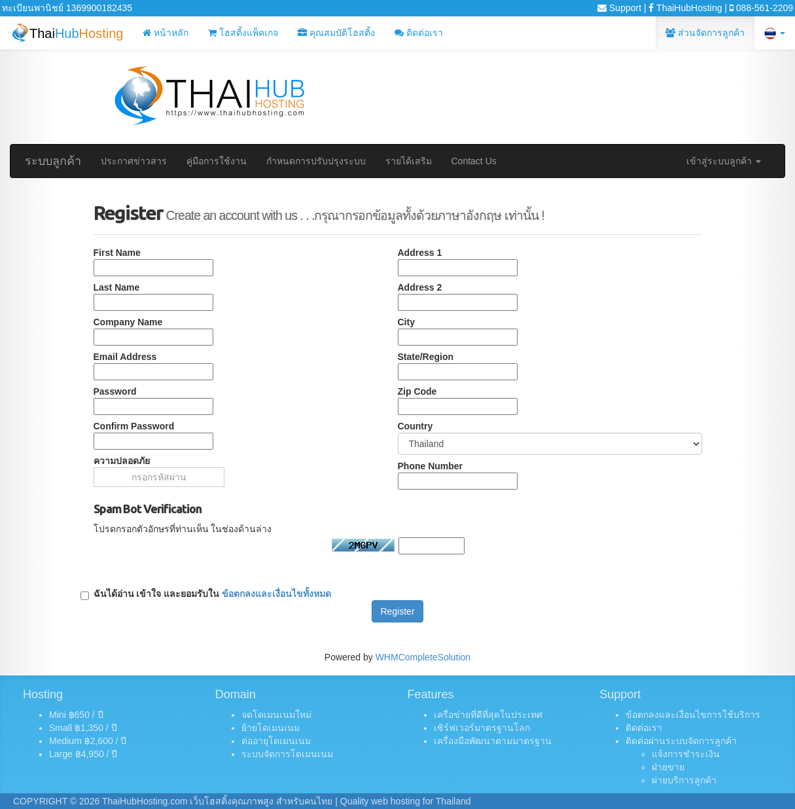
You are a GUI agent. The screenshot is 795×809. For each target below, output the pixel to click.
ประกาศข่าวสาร (134, 161)
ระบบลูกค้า (53, 161)
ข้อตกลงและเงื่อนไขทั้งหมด (276, 593)
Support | (621, 8)
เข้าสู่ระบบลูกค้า (723, 161)
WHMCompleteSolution (423, 657)
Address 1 (420, 252)
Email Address (125, 356)
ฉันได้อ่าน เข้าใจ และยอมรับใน (213, 594)
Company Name (128, 322)
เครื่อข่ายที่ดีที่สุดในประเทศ (488, 715)
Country (415, 426)
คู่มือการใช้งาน (216, 161)
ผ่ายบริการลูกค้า (684, 780)
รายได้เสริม (408, 161)
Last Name (117, 287)
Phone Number (430, 466)
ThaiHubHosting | (687, 8)
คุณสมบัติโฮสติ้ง (336, 32)
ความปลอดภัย (122, 461)
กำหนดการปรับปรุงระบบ (316, 161)
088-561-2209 (761, 8)
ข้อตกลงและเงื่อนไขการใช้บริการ (693, 715)
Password (115, 391)
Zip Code (417, 391)
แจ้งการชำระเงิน (686, 754)
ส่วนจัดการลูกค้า (705, 32)
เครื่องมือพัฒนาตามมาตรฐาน (493, 741)
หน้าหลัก (165, 32)
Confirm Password (134, 426)
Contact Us (474, 161)
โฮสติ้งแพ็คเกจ (243, 32)
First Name (117, 252)
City (406, 322)
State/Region (426, 356)
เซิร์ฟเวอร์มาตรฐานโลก (482, 728)
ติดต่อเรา (419, 32)
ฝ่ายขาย (668, 767)
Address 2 (420, 287)
